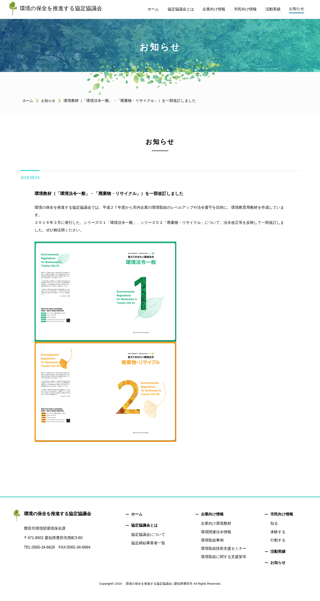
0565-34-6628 (44, 547)
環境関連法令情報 (216, 532)
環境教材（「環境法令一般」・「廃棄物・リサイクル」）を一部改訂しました (113, 193)
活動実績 (277, 551)
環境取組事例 (212, 540)
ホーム (28, 101)
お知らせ (49, 101)
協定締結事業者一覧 (148, 543)
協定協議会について (148, 534)
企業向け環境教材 (216, 523)
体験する (277, 532)
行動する (277, 540)
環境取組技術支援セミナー (223, 548)
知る (274, 523)
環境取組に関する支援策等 (223, 557)
